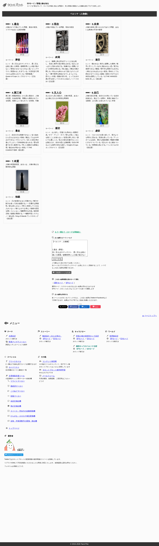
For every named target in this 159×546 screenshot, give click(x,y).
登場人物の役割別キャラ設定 (87, 336)
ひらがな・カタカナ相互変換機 (22, 416)
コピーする (57, 259)
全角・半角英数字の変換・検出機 (23, 421)
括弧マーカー (15, 396)
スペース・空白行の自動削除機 (22, 411)
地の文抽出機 (15, 406)
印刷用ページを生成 (63, 272)
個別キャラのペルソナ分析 (86, 346)
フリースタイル (15, 361)
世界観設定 (114, 336)
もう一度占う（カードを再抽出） (68, 232)
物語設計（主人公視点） (52, 336)
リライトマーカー (17, 381)
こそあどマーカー (17, 391)
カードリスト (14, 367)
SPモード (69, 283)
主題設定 (12, 336)
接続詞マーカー (16, 386)
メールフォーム (48, 376)
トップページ (14, 428)
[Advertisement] (70, 504)
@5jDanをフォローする (13, 455)
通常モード (58, 283)
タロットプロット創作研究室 (54, 370)
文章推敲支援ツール (17, 376)
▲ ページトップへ (149, 316)
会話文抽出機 (15, 401)
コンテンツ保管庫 (50, 361)
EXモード (57, 339)
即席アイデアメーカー (17, 342)
